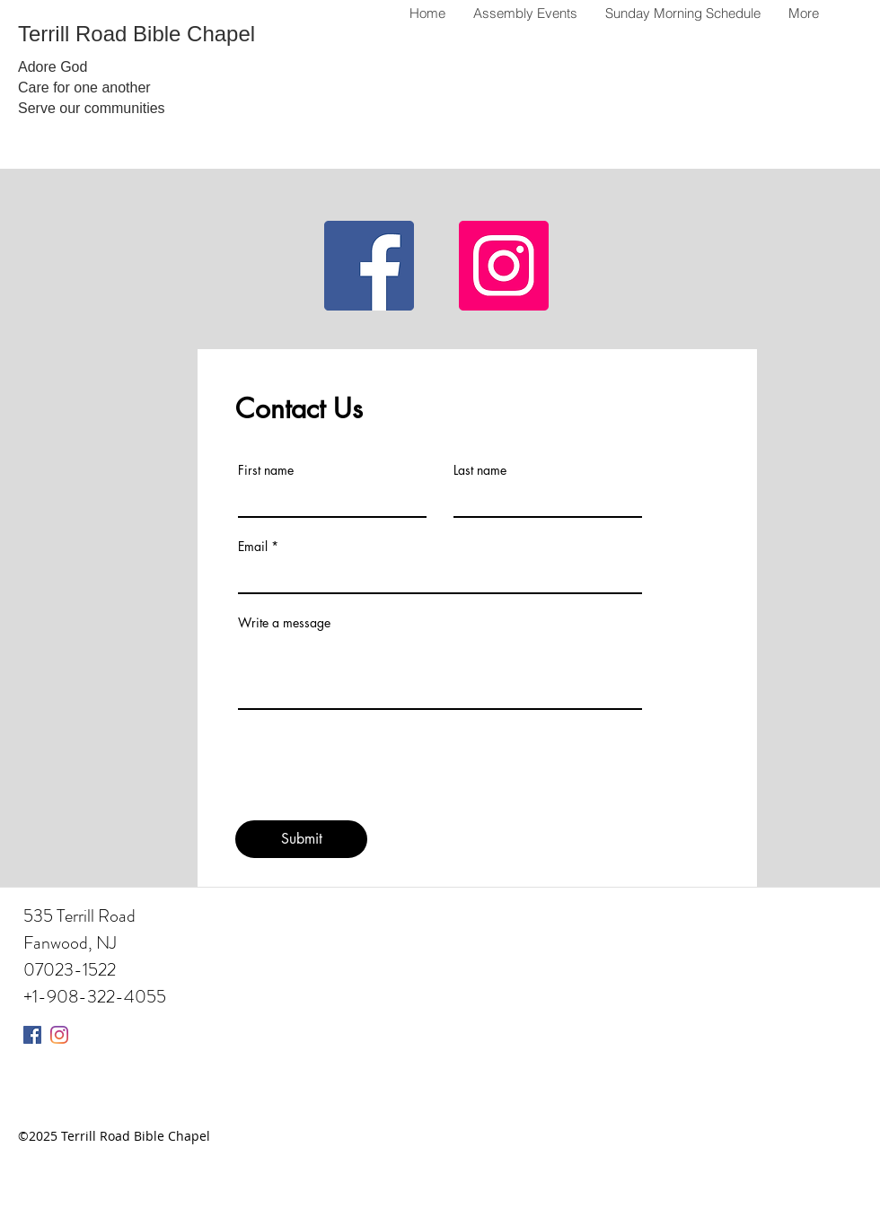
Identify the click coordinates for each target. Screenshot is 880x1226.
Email (253, 546)
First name (266, 470)
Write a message (284, 623)
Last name (479, 470)
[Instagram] (504, 266)
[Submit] (301, 839)
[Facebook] (369, 266)
